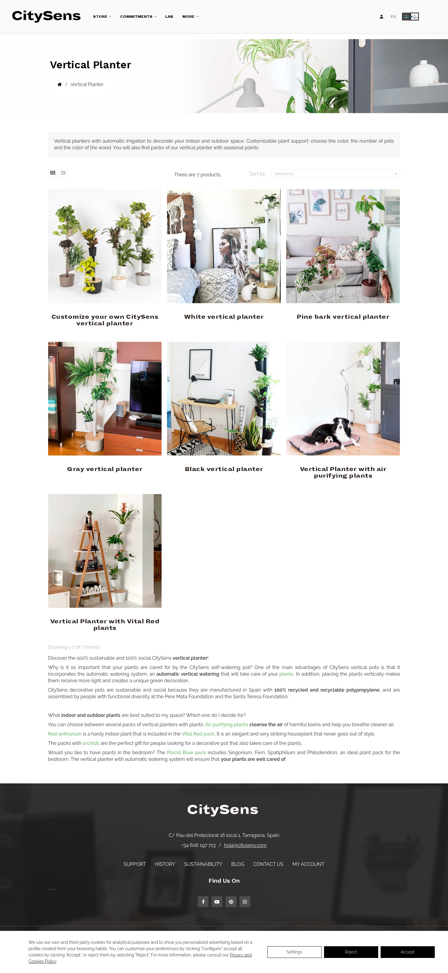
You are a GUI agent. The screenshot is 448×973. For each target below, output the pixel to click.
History (165, 864)
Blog (237, 864)
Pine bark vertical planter (343, 317)
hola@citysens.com (245, 845)
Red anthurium (65, 734)
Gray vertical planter (105, 469)
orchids (91, 743)
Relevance (337, 174)
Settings (294, 952)
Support (135, 864)
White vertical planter (224, 317)
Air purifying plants (226, 724)
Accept (407, 952)
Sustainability (203, 864)
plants (286, 674)
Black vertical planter (224, 469)
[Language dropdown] (393, 16)
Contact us (268, 864)
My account (308, 864)
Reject (351, 952)
